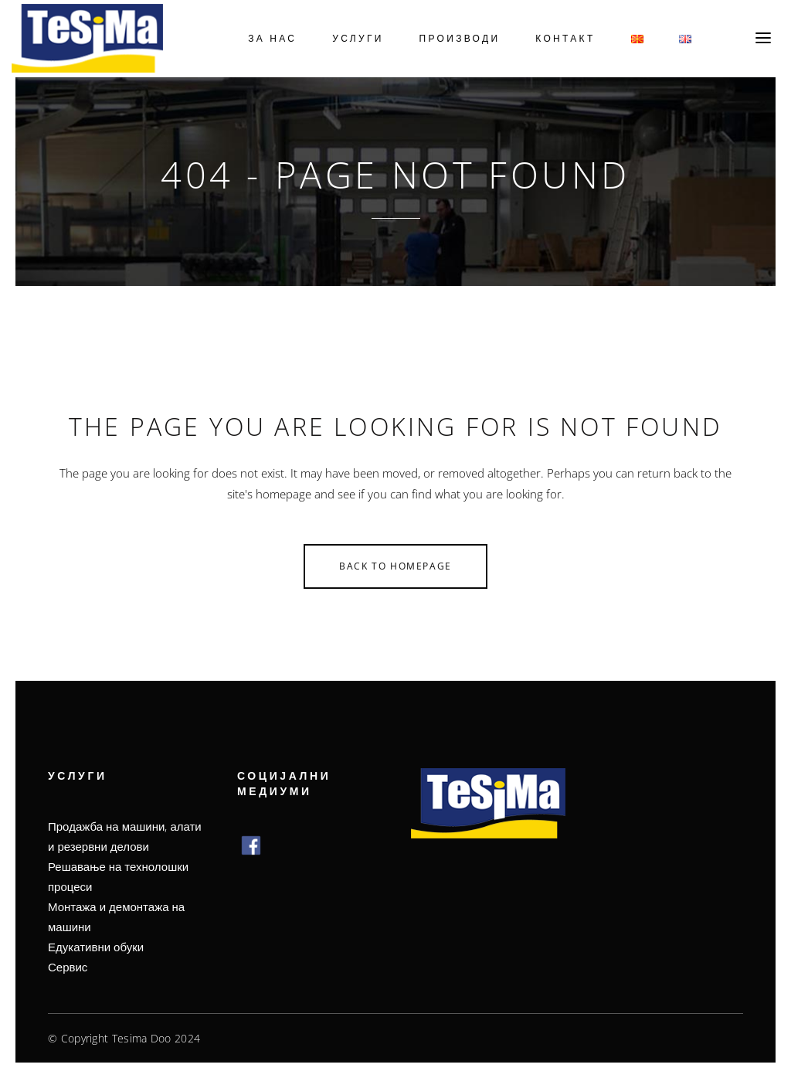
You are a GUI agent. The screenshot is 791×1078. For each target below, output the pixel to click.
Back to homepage (395, 566)
